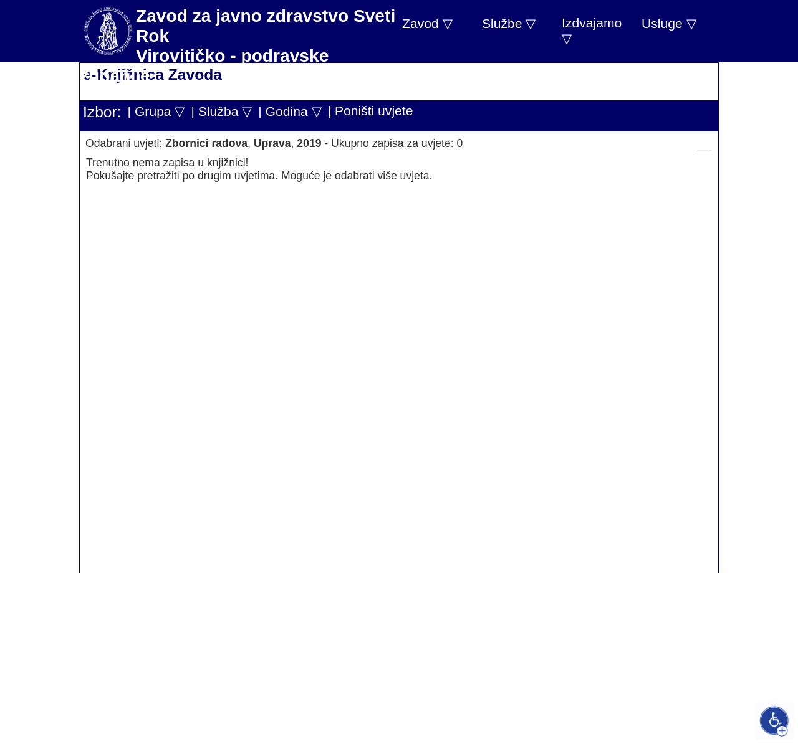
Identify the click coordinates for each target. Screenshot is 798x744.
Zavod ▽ (427, 23)
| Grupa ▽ (156, 111)
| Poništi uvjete (370, 110)
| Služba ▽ (221, 111)
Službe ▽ (509, 23)
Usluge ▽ (669, 23)
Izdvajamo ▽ (592, 30)
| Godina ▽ (289, 111)
